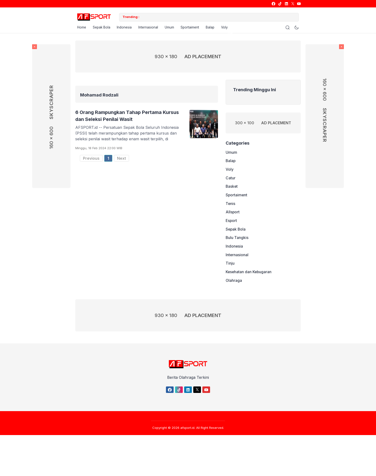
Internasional (150, 28)
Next (121, 159)
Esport (231, 227)
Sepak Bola (101, 28)
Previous (91, 159)
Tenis (230, 209)
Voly (229, 28)
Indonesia (125, 28)
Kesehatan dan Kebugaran (249, 281)
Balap (214, 28)
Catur (230, 181)
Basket (232, 190)
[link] (273, 4)
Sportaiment (193, 28)
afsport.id (187, 438)
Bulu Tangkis (237, 245)
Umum (171, 28)
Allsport (233, 218)
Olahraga (234, 291)
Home (80, 28)
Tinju (230, 272)
